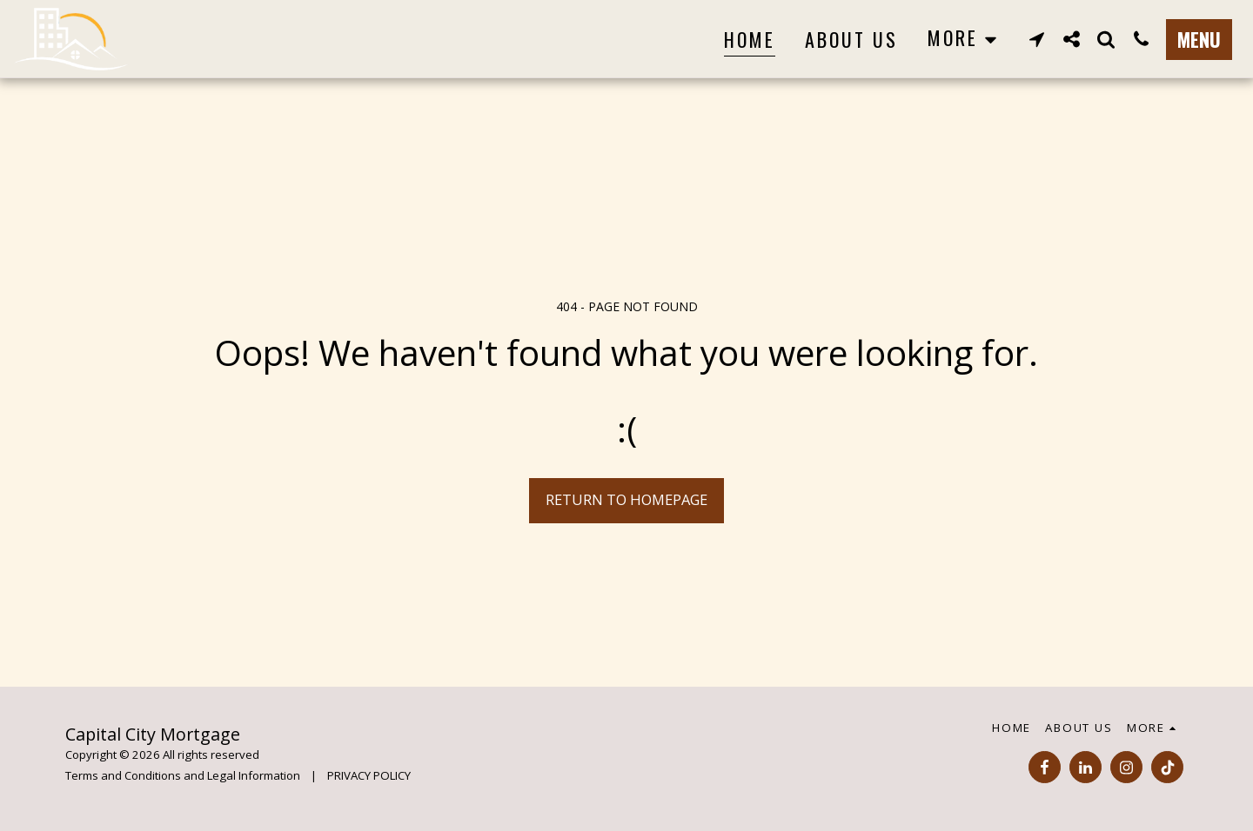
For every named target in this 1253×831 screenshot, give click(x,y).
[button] (1036, 39)
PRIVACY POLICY (369, 775)
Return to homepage (626, 499)
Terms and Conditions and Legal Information (182, 775)
